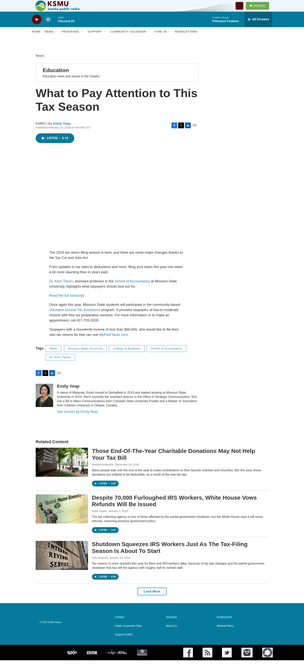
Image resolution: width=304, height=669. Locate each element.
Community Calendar (128, 40)
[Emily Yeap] (44, 404)
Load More (152, 600)
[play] (37, 28)
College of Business (127, 357)
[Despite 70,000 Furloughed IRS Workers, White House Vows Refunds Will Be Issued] (62, 517)
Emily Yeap (62, 132)
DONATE (261, 10)
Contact (119, 625)
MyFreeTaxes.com (113, 343)
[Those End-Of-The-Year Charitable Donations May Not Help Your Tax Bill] (62, 470)
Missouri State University (85, 357)
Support (95, 40)
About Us (171, 634)
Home (36, 40)
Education (56, 79)
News (49, 40)
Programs (70, 40)
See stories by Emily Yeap (77, 420)
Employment (224, 625)
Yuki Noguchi (100, 566)
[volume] (48, 28)
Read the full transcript (67, 304)
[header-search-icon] (241, 10)
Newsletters (186, 40)
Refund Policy (225, 634)
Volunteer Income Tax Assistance (74, 319)
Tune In (160, 40)
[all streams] (258, 28)
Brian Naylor (99, 519)
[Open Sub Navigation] (56, 40)
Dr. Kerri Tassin (61, 290)
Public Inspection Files (128, 634)
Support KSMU (124, 643)
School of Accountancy (132, 290)
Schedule (171, 625)
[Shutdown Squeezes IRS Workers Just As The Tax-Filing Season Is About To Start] (62, 564)
